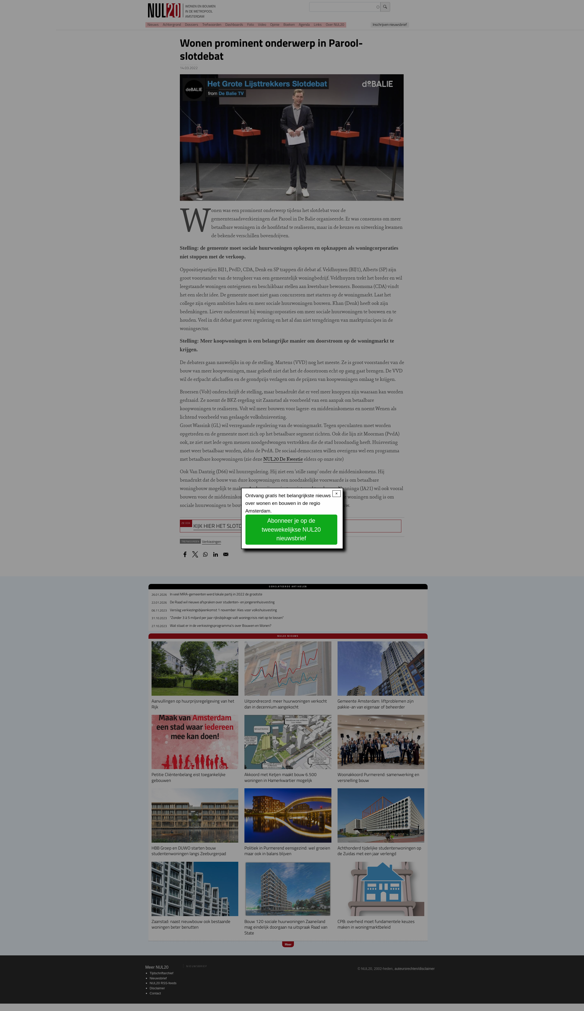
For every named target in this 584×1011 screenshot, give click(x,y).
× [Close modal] (336, 493)
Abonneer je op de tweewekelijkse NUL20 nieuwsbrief (291, 529)
